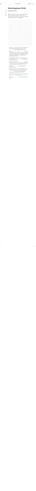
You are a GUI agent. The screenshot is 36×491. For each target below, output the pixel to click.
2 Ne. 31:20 (24, 49)
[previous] (1, 246)
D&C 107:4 (15, 56)
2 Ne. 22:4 (24, 64)
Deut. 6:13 (19, 75)
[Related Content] (32, 4)
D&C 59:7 (13, 67)
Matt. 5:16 (15, 60)
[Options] (34, 4)
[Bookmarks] (31, 4)
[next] (35, 246)
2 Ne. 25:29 (21, 72)
